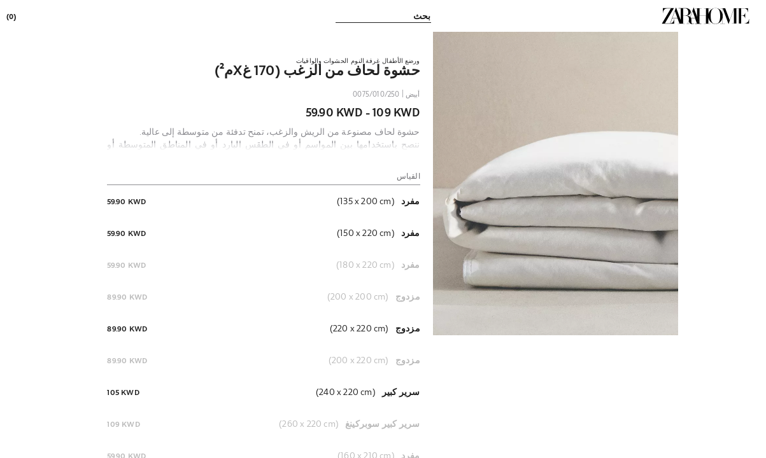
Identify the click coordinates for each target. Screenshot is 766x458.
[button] (555, 183)
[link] (705, 16)
